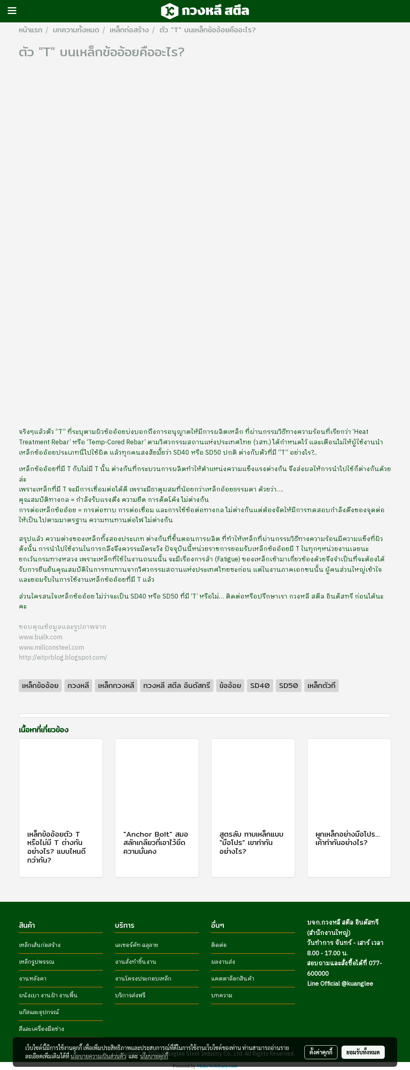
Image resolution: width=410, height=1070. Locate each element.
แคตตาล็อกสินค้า (232, 978)
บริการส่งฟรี (130, 995)
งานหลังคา (32, 978)
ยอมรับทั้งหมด (363, 1052)
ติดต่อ (219, 945)
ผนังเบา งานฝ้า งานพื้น (48, 995)
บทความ (221, 995)
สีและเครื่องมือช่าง (41, 1029)
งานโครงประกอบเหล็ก (143, 978)
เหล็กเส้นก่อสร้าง (39, 945)
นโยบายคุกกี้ (154, 1056)
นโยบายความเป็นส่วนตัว (98, 1056)
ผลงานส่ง (223, 962)
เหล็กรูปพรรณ (36, 962)
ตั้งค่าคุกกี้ (321, 1052)
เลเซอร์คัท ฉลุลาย (136, 945)
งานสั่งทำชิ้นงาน (136, 962)
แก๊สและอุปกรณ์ (39, 1012)
